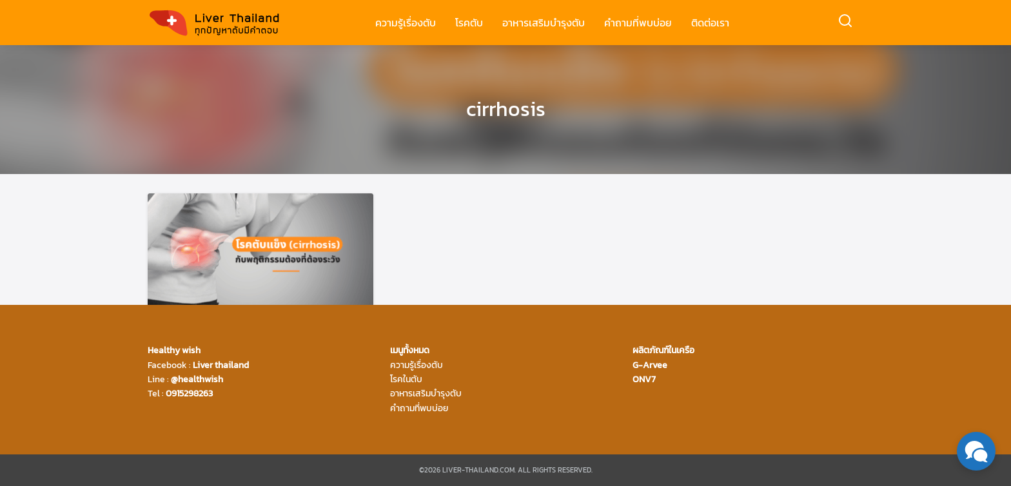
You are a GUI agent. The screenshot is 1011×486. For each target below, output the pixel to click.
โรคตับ (469, 22)
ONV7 (644, 379)
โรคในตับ (406, 379)
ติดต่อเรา (710, 22)
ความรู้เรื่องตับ (405, 22)
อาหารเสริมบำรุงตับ (543, 22)
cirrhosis (505, 108)
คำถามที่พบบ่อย (638, 22)
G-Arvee (650, 365)
